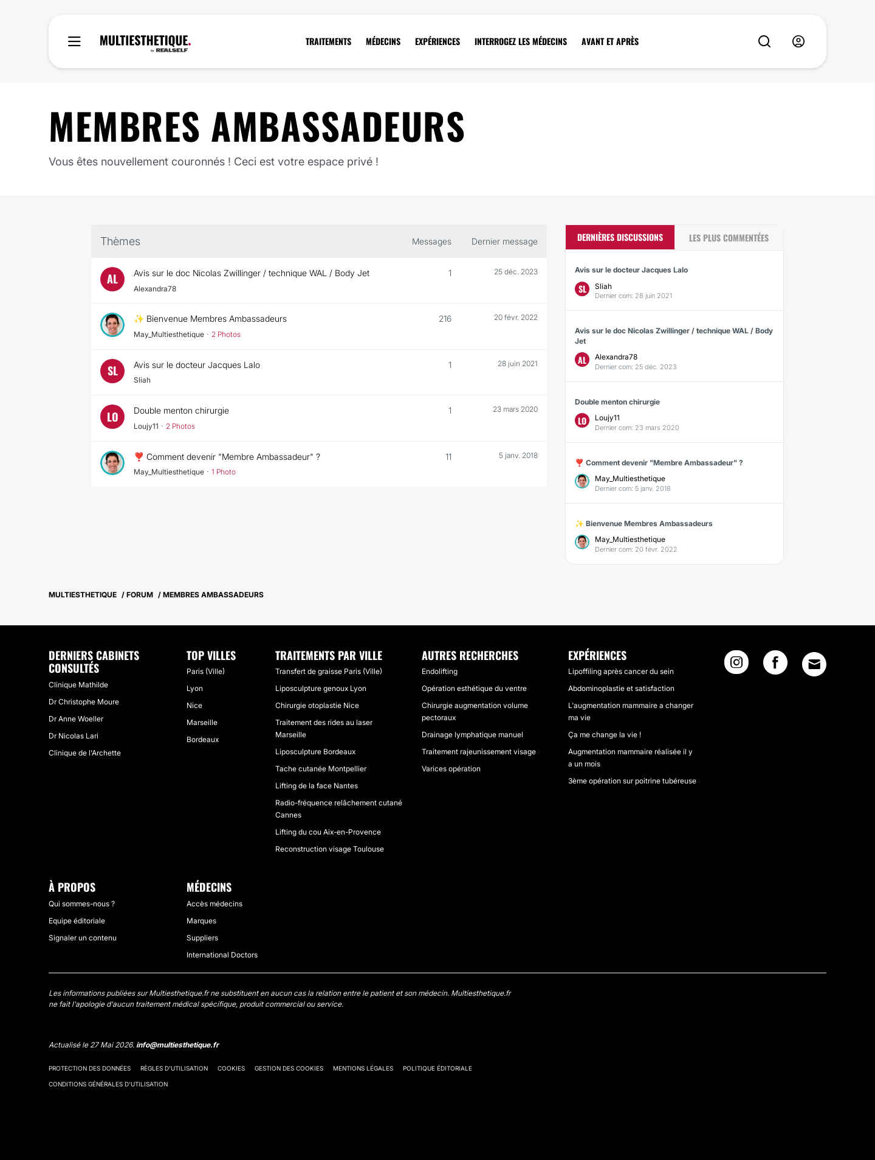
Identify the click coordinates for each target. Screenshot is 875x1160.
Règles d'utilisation (174, 1068)
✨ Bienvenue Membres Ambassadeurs (211, 318)
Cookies (231, 1068)
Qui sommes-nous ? (82, 903)
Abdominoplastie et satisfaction (621, 688)
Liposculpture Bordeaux (315, 751)
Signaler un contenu (83, 937)
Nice (194, 705)
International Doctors (222, 954)
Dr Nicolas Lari (73, 735)
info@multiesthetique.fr (177, 1044)
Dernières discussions (620, 237)
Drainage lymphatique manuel (472, 734)
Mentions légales (363, 1068)
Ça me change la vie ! (604, 734)
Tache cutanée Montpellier (320, 768)
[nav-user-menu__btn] (798, 42)
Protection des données (90, 1068)
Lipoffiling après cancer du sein (621, 671)
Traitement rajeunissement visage (479, 751)
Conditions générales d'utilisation (108, 1084)
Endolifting (440, 671)
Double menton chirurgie (183, 410)
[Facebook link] (775, 666)
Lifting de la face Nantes (316, 785)
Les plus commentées (729, 237)
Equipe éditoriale (77, 920)
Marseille (202, 722)
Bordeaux (203, 739)
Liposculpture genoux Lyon (320, 688)
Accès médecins (214, 903)
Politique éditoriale (437, 1068)
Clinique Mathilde (78, 684)
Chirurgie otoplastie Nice (317, 705)
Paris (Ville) (206, 671)
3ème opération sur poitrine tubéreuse (632, 780)
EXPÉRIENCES (437, 41)
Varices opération (451, 768)
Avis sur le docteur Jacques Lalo (198, 364)
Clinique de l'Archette (85, 752)
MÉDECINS (383, 41)
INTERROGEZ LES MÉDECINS (521, 41)
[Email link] (814, 664)
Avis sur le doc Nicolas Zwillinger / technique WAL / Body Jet (251, 273)
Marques (201, 920)
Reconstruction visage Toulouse (329, 848)
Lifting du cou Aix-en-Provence (328, 831)
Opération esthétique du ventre (474, 688)
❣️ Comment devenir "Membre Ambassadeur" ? (228, 456)
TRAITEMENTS (328, 41)
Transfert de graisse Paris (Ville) (328, 671)
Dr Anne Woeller (76, 718)
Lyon (195, 688)
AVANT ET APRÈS (610, 41)
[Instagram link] (736, 666)
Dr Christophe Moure (84, 701)
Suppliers (202, 937)
